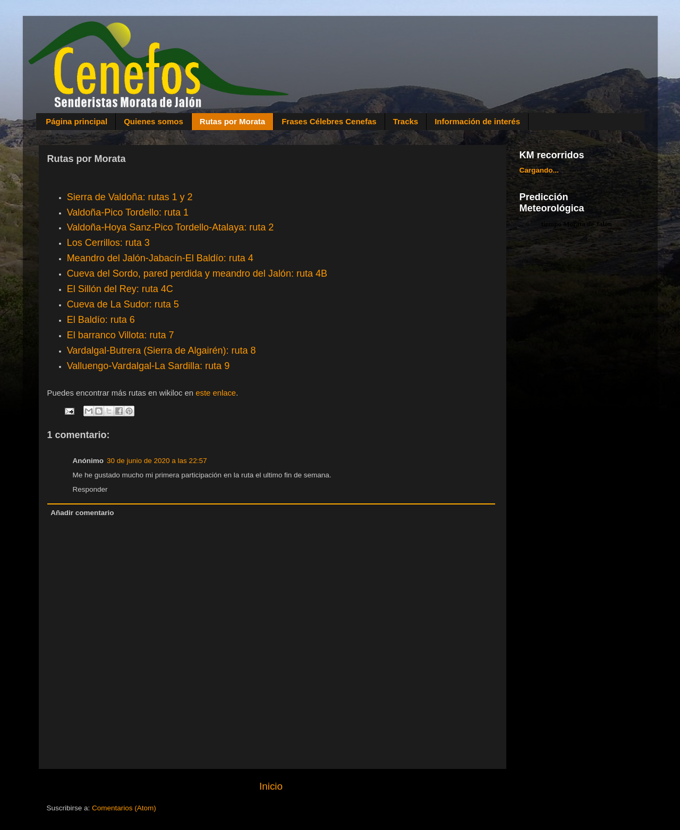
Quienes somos (153, 121)
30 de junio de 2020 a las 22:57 (157, 461)
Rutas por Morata (232, 121)
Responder (90, 489)
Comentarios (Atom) (124, 808)
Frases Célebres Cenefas (329, 121)
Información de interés (477, 121)
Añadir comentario (82, 513)
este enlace (216, 393)
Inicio (271, 786)
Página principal (76, 121)
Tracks (406, 121)
